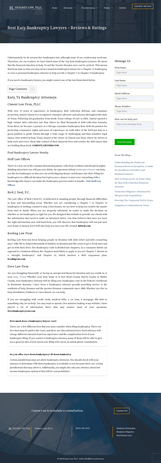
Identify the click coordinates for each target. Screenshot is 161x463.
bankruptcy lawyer (85, 169)
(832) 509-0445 (83, 428)
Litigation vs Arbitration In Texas (132, 205)
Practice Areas (91, 8)
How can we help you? (126, 119)
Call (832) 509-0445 (142, 6)
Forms (110, 8)
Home (54, 8)
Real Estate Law (124, 435)
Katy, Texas (19, 276)
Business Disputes (125, 431)
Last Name (120, 80)
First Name (120, 67)
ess (102, 459)
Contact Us (121, 410)
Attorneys (71, 8)
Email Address (122, 93)
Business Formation (126, 428)
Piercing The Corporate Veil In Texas (134, 200)
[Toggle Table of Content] (31, 89)
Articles (122, 8)
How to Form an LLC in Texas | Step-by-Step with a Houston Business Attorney (133, 182)
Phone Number (122, 106)
